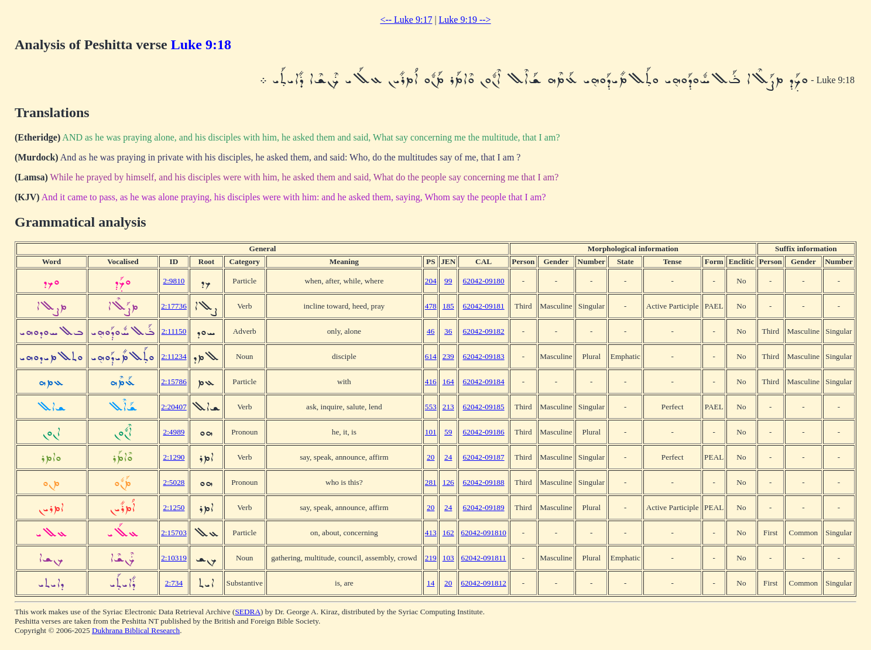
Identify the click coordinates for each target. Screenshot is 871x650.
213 (448, 406)
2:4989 (173, 431)
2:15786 (174, 381)
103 (448, 557)
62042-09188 (484, 482)
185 (448, 306)
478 (431, 306)
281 (431, 482)
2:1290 (173, 457)
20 (430, 457)
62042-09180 (484, 280)
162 (448, 532)
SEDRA (247, 611)
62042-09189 (484, 507)
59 (448, 431)
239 (448, 356)
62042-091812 (483, 583)
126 (448, 482)
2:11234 (173, 356)
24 (448, 457)
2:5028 (173, 482)
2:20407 (174, 406)
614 (431, 356)
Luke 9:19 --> (465, 20)
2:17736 (174, 306)
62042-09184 (484, 381)
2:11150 (174, 331)
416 (431, 381)
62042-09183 (484, 356)
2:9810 (173, 280)
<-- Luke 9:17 (406, 20)
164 (448, 381)
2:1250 (173, 507)
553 (431, 406)
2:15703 (174, 532)
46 (430, 331)
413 (431, 532)
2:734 (174, 583)
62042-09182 (484, 331)
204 (431, 280)
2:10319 (174, 557)
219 (431, 557)
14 (430, 583)
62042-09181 (484, 306)
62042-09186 (484, 431)
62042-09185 (484, 406)
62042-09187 (484, 457)
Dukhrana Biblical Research (136, 630)
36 (448, 331)
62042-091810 (483, 532)
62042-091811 (483, 557)
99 (448, 280)
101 (431, 431)
